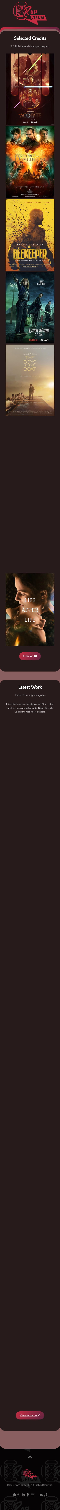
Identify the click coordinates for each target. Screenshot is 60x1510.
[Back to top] (30, 1457)
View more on (30, 1415)
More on (30, 656)
